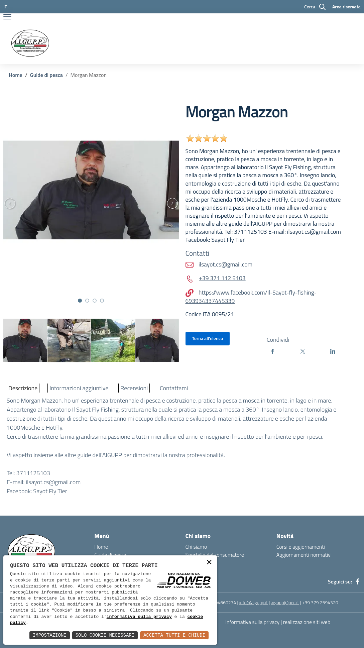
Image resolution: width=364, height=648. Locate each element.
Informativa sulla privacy (252, 622)
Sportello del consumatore (215, 555)
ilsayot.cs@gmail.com (53, 482)
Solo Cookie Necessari (105, 635)
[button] (80, 301)
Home (15, 75)
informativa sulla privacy (139, 617)
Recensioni (134, 388)
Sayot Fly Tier (50, 491)
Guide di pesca (46, 75)
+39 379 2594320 (320, 602)
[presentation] (175, 203)
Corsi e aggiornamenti (300, 547)
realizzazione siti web (307, 622)
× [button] (209, 563)
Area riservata (346, 6)
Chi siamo (196, 547)
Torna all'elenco (207, 338)
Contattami (174, 388)
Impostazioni (50, 635)
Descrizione (22, 388)
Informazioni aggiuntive (78, 388)
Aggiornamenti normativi (304, 555)
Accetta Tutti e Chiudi (174, 635)
